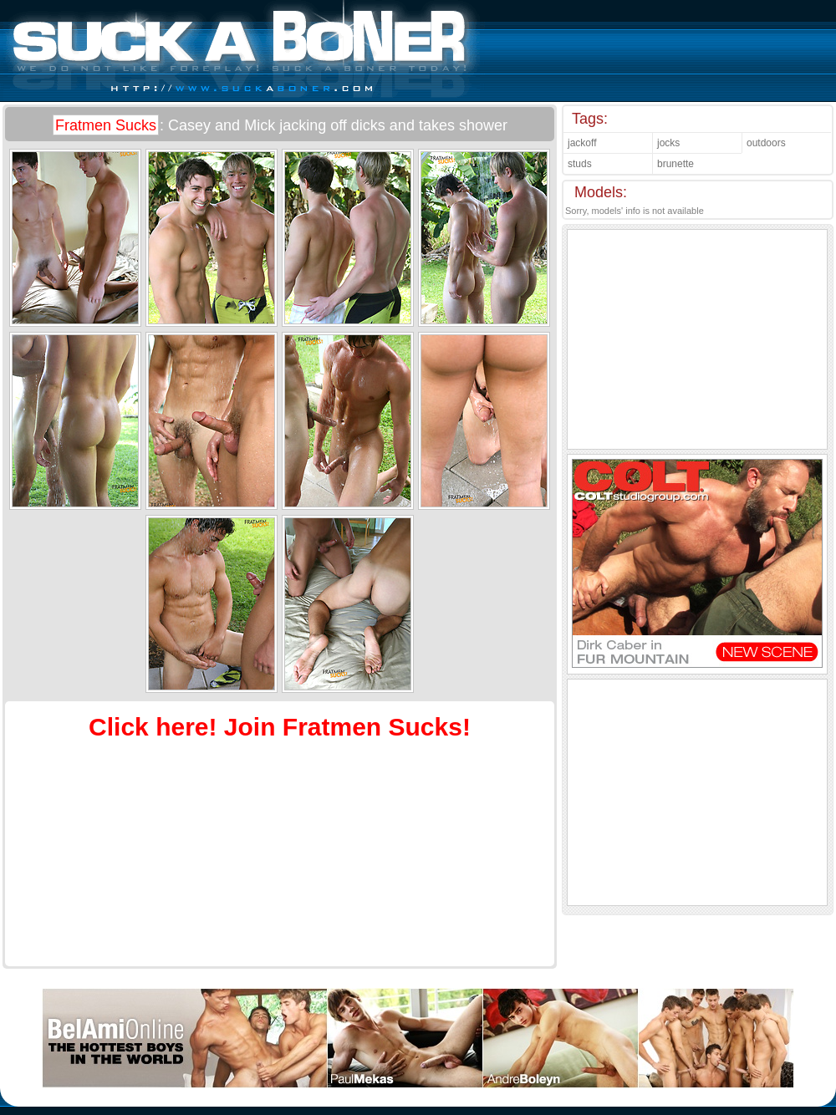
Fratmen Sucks (105, 125)
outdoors (766, 143)
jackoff (582, 143)
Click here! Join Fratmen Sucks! (280, 727)
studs (580, 164)
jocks (668, 143)
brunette (675, 164)
